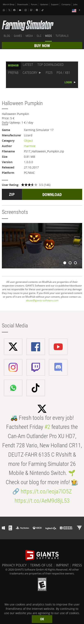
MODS (48, 35)
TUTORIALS (62, 35)
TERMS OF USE (41, 565)
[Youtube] (20, 10)
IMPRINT (62, 565)
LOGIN (68, 82)
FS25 (49, 73)
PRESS (77, 565)
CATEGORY (30, 73)
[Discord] (37, 10)
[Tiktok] (43, 10)
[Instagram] (26, 10)
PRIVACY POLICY (14, 565)
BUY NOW (42, 45)
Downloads (22, 4)
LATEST (28, 65)
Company (65, 4)
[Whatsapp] (4, 10)
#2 (47, 426)
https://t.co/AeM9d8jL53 (42, 500)
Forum (34, 4)
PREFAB (13, 73)
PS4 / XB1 (63, 73)
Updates (44, 4)
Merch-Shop (8, 4)
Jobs (75, 4)
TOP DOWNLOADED (50, 65)
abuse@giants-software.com (42, 300)
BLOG (7, 35)
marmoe (29, 146)
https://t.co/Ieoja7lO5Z (46, 491)
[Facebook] (14, 10)
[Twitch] (31, 10)
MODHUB (13, 65)
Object (28, 141)
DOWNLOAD (52, 194)
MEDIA (29, 35)
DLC (39, 35)
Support (55, 4)
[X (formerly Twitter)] (9, 10)
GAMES (18, 35)
